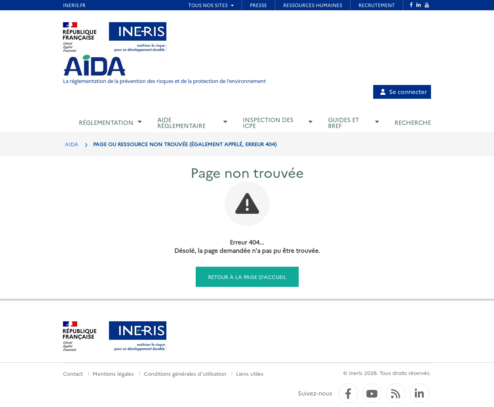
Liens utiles (249, 373)
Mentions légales (113, 373)
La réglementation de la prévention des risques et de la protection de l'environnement (164, 80)
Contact (73, 373)
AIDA (71, 143)
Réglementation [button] (106, 122)
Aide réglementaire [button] (181, 122)
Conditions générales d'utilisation (185, 373)
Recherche (413, 122)
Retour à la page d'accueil (247, 276)
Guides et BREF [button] (343, 122)
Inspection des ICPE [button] (268, 122)
